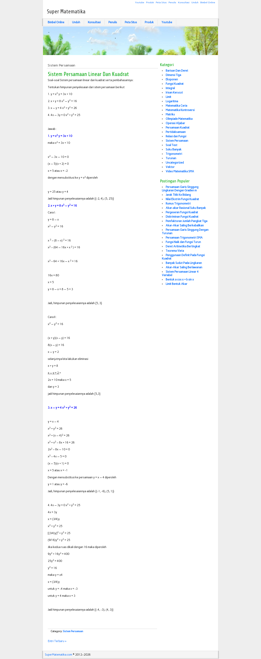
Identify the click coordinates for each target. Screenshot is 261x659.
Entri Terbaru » (57, 641)
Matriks (170, 114)
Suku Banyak (173, 149)
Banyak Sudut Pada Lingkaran (184, 263)
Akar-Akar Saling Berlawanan (184, 267)
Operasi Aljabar (175, 123)
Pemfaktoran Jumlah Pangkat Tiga (186, 221)
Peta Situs (161, 2)
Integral (170, 88)
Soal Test (171, 145)
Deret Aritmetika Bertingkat (183, 246)
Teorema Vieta (175, 250)
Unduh (194, 2)
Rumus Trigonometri (178, 203)
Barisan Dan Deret (177, 70)
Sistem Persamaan (73, 631)
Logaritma (172, 101)
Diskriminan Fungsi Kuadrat (182, 216)
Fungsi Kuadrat (175, 83)
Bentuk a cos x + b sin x (180, 279)
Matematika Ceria (176, 105)
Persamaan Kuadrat (177, 127)
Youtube (139, 2)
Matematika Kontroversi (180, 110)
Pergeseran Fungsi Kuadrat (182, 212)
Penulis (172, 2)
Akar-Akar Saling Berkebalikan (185, 225)
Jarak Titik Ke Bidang (178, 195)
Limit (168, 97)
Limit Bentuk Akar (176, 284)
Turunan (171, 158)
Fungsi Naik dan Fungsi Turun (183, 242)
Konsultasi (183, 2)
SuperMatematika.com (58, 654)
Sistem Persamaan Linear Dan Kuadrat (88, 74)
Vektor (170, 167)
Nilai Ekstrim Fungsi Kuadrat (182, 199)
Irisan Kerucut (174, 92)
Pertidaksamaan (176, 132)
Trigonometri (174, 154)
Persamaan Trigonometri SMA (184, 237)
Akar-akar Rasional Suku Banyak (186, 208)
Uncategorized (175, 162)
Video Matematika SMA (180, 171)
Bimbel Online (207, 2)
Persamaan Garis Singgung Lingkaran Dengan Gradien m (180, 188)
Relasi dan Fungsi (176, 136)
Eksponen (172, 79)
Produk (150, 2)
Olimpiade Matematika (179, 119)
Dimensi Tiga (173, 75)
